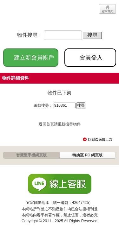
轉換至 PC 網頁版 (87, 155)
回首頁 (107, 9)
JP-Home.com (25, 13)
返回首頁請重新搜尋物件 (60, 124)
